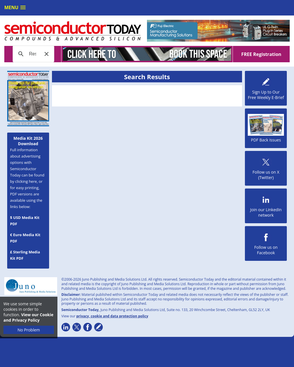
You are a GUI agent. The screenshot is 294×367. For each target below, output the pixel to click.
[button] (46, 54)
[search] (32, 54)
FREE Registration (261, 54)
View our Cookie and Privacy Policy (28, 317)
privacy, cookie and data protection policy (112, 316)
